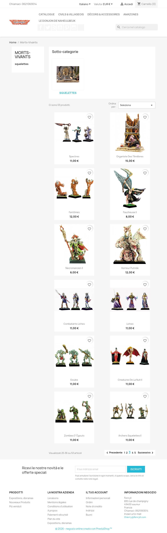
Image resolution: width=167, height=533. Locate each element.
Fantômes (74, 212)
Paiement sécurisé (58, 514)
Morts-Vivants (22, 54)
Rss (54, 27)
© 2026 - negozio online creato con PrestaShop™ (83, 528)
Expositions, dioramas (21, 498)
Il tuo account (97, 492)
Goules (74, 379)
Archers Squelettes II (129, 435)
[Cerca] (137, 27)
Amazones (130, 14)
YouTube (60, 27)
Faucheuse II (130, 212)
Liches (129, 323)
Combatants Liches (74, 323)
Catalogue (47, 14)
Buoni (89, 514)
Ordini (89, 502)
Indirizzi (90, 510)
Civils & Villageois (71, 14)
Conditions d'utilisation (60, 506)
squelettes (21, 64)
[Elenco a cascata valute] (108, 4)
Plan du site (54, 518)
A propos (52, 510)
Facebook (41, 27)
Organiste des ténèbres (129, 156)
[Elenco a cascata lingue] (85, 4)
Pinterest (67, 27)
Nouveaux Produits (19, 502)
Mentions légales (57, 502)
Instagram (74, 27)
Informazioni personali (98, 498)
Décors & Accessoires (103, 14)
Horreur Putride (130, 268)
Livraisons (53, 498)
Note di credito (94, 506)
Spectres (74, 156)
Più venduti (15, 506)
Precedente (113, 453)
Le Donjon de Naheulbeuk (57, 21)
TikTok (81, 27)
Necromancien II (74, 268)
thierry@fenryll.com (135, 517)
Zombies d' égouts (74, 435)
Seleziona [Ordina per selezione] (137, 105)
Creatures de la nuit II (130, 379)
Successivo (146, 453)
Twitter (48, 27)
